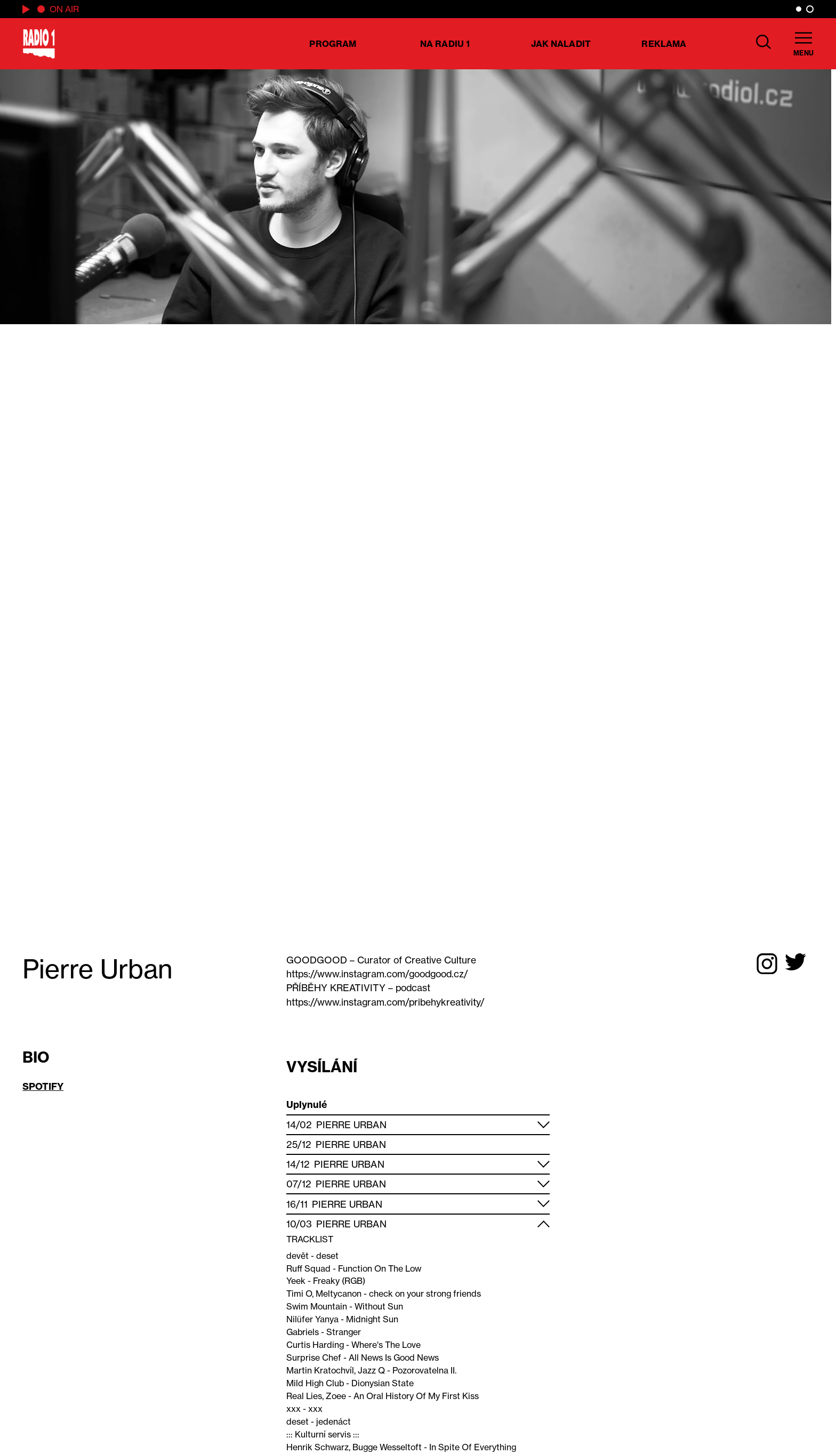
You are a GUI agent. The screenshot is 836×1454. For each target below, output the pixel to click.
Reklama (663, 43)
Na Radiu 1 (445, 43)
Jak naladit (561, 43)
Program (332, 43)
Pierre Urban (351, 1124)
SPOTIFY (42, 1086)
